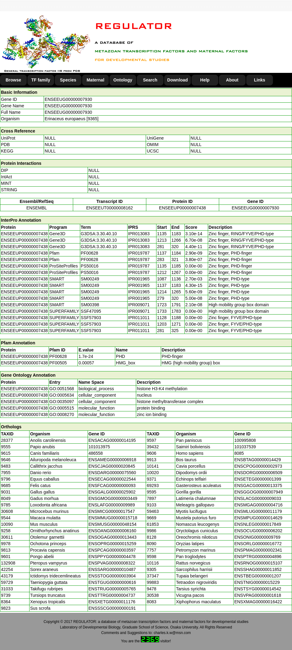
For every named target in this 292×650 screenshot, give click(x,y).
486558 (96, 453)
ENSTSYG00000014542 (257, 588)
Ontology (122, 79)
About (232, 79)
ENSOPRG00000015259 (112, 543)
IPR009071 (139, 304)
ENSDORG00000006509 (258, 472)
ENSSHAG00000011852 (258, 569)
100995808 (245, 440)
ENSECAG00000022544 (112, 479)
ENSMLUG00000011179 (258, 511)
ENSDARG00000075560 (112, 472)
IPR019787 (139, 253)
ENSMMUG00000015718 (113, 517)
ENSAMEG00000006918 (112, 459)
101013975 (99, 446)
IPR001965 (139, 278)
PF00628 (58, 356)
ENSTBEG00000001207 (257, 575)
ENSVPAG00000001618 (257, 595)
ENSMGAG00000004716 (258, 504)
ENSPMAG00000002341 (258, 550)
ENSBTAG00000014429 (257, 459)
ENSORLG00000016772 (258, 543)
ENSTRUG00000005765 (112, 588)
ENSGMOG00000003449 (113, 498)
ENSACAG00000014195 (112, 440)
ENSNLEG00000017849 (257, 524)
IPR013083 (139, 233)
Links (259, 79)
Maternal (96, 79)
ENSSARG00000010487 (112, 569)
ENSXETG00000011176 (112, 601)
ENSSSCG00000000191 (112, 608)
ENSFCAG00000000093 (112, 485)
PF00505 (58, 362)
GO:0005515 (61, 408)
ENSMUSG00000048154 (112, 524)
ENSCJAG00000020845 (112, 466)
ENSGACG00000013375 (258, 485)
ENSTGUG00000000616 (112, 582)
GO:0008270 (61, 414)
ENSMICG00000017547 (112, 511)
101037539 (245, 446)
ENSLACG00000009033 (257, 498)
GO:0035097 (61, 401)
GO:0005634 (61, 395)
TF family (40, 79)
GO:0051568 (61, 388)
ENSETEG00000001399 (257, 479)
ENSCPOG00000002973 (258, 466)
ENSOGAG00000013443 (112, 537)
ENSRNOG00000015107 (258, 563)
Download (177, 79)
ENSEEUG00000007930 (68, 99)
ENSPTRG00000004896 (257, 556)
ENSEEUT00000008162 (109, 207)
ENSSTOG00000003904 (112, 575)
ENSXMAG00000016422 (258, 601)
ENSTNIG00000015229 (257, 582)
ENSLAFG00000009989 (112, 504)
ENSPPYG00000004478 (112, 556)
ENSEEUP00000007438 (182, 207)
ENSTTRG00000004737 (112, 595)
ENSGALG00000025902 (112, 491)
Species (68, 79)
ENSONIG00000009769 (257, 537)
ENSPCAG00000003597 (112, 550)
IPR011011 (139, 317)
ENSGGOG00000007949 (258, 491)
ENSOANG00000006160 (112, 530)
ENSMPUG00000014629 (258, 517)
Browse (13, 79)
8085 (239, 453)
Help (204, 79)
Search (150, 79)
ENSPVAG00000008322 (112, 563)
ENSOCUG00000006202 (258, 530)
